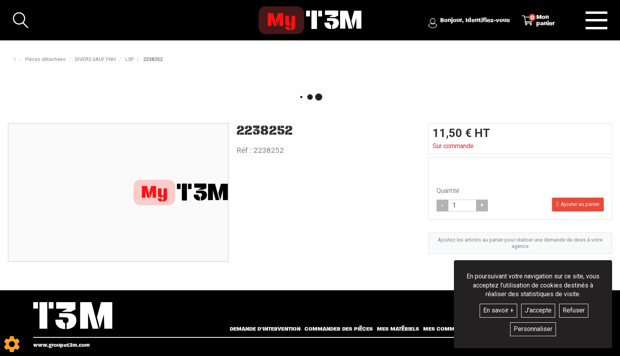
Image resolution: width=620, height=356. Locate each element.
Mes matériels (398, 329)
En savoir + (498, 310)
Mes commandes (448, 329)
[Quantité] (462, 205)
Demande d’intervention (265, 329)
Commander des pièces (338, 329)
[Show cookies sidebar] (12, 344)
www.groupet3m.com (61, 345)
